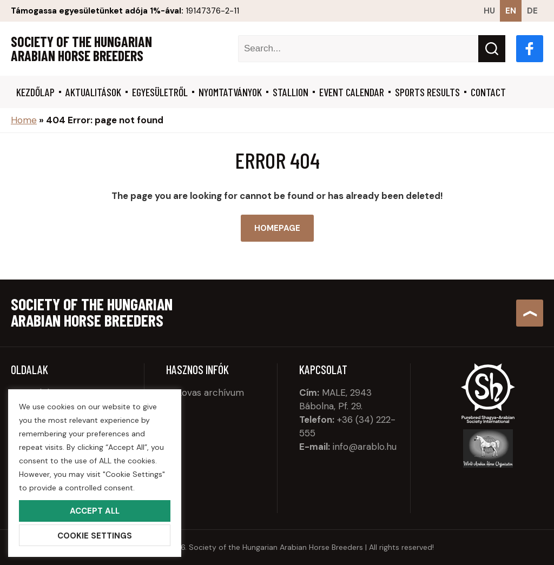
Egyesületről (160, 91)
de (532, 10)
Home (24, 120)
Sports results (427, 91)
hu (489, 10)
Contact (488, 91)
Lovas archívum (210, 392)
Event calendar (351, 91)
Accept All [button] (95, 511)
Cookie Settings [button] (94, 535)
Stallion (290, 91)
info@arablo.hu (365, 447)
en (510, 10)
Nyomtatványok (230, 91)
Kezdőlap (35, 91)
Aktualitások (93, 91)
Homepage (277, 228)
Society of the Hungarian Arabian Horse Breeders (81, 49)
